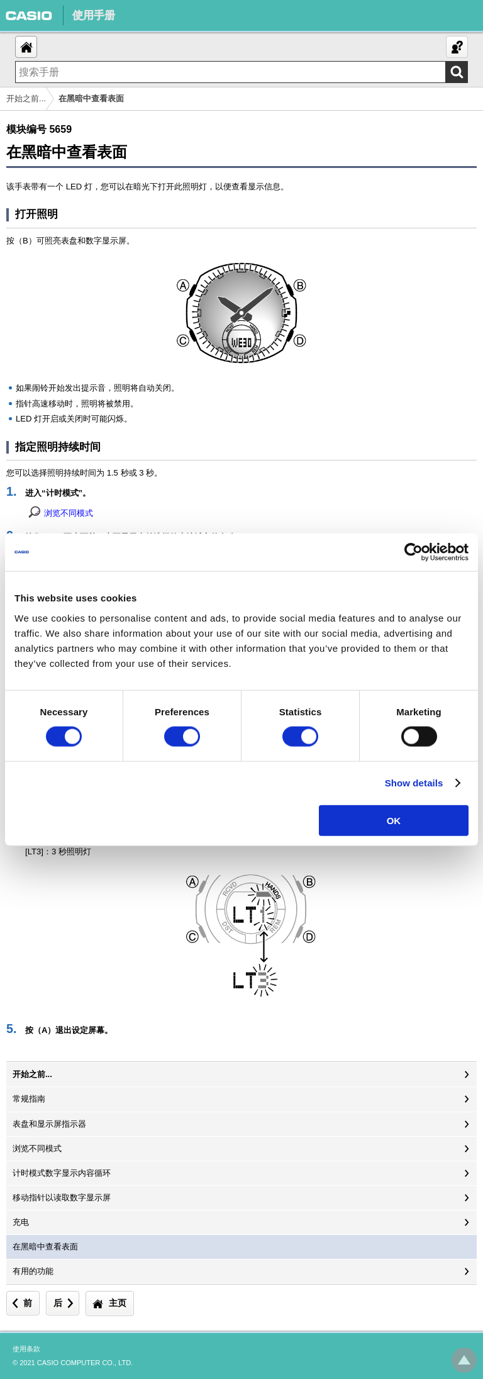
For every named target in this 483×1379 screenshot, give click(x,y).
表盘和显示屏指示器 (49, 1124)
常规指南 (29, 1098)
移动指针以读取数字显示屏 (62, 1197)
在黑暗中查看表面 (45, 1246)
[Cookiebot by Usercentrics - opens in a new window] (413, 552)
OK (394, 820)
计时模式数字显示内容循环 (62, 1173)
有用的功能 (33, 1271)
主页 (117, 1303)
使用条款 (26, 1349)
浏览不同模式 (68, 513)
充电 (21, 1222)
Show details (414, 783)
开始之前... (26, 98)
